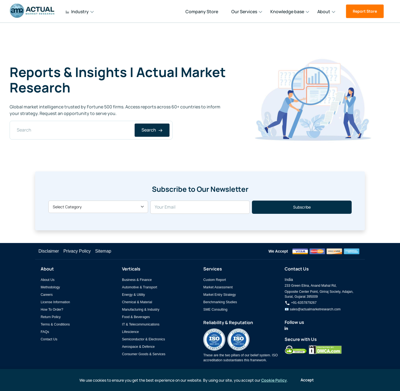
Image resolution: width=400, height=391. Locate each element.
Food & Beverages (136, 317)
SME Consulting (215, 309)
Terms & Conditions (55, 324)
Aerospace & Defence (138, 347)
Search (152, 130)
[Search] (91, 130)
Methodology (50, 287)
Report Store (365, 11)
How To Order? (52, 309)
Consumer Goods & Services (143, 354)
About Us (47, 280)
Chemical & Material (137, 302)
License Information (55, 302)
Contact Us (49, 339)
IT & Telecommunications (140, 324)
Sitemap (103, 251)
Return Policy (51, 317)
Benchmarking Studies (220, 302)
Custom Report (214, 280)
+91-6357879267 (300, 303)
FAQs (45, 332)
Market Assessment (218, 287)
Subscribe (302, 207)
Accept (307, 379)
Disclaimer (48, 251)
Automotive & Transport (139, 287)
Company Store (201, 12)
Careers (47, 295)
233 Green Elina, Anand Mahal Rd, (311, 286)
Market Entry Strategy (219, 295)
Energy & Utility (133, 295)
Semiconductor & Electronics (143, 339)
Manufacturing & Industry (140, 309)
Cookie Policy (274, 380)
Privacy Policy (77, 251)
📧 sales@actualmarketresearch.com (313, 309)
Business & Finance (137, 280)
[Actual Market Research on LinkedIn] (286, 328)
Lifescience (130, 332)
